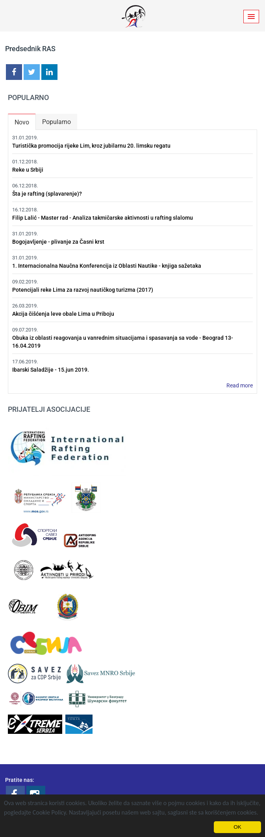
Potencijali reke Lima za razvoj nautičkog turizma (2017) (82, 290)
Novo (25, 120)
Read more (239, 385)
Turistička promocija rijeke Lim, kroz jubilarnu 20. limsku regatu (91, 146)
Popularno (56, 122)
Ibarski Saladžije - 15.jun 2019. (50, 370)
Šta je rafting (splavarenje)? (47, 194)
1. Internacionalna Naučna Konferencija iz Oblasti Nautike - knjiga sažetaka (106, 266)
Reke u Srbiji (27, 170)
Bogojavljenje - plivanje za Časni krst (58, 242)
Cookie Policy (49, 812)
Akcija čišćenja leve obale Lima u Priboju (63, 314)
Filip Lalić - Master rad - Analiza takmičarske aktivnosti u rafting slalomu (102, 218)
